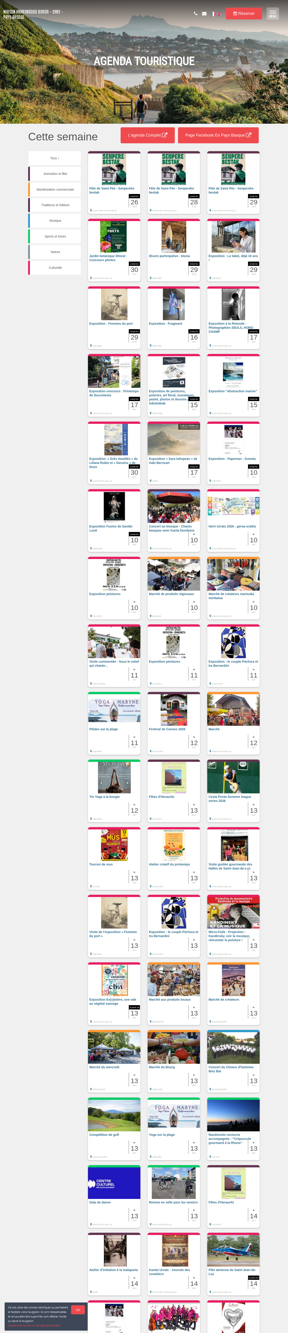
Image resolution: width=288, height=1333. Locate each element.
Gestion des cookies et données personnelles (34, 1325)
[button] (114, 185)
